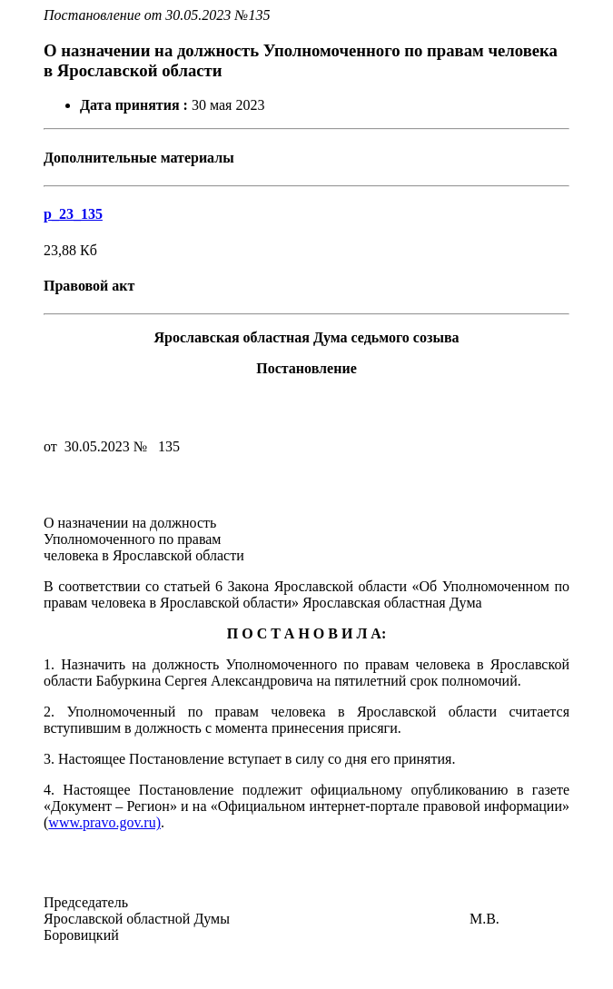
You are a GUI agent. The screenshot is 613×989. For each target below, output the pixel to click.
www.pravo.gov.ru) (104, 822)
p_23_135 (73, 214)
